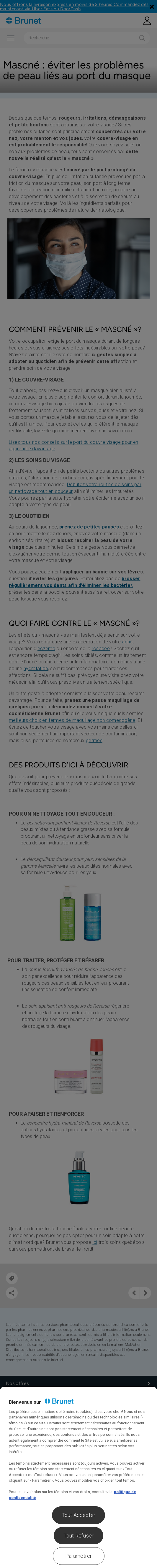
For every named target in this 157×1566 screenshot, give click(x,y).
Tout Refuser (78, 1535)
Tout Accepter (78, 1515)
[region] (78, 1476)
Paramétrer (78, 1556)
